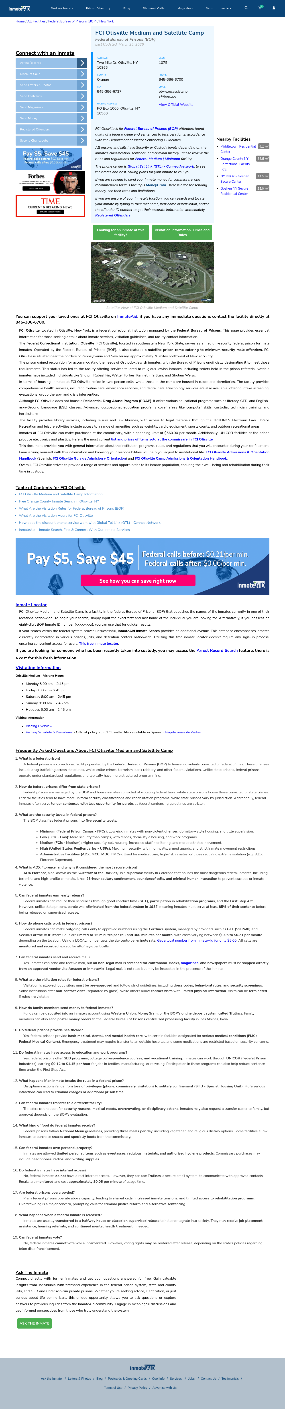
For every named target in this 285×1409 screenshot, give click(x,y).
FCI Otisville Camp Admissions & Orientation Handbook (181, 458)
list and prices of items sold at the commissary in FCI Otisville (162, 439)
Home (20, 21)
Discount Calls (154, 8)
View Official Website (176, 104)
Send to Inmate (219, 8)
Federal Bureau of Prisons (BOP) (72, 21)
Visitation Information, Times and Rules (182, 232)
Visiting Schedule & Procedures (49, 732)
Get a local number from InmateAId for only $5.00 (197, 940)
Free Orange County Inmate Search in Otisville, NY (59, 501)
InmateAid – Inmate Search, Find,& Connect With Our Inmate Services (74, 529)
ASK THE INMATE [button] (34, 1323)
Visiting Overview (39, 726)
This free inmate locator (98, 643)
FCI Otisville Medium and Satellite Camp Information (61, 494)
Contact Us (208, 1378)
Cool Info (158, 1378)
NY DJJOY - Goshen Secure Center (234, 179)
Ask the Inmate (52, 1378)
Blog (126, 8)
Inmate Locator (31, 605)
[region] (51, 37)
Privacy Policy (137, 1387)
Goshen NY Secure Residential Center (234, 191)
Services (176, 1378)
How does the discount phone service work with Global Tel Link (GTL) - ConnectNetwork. (90, 522)
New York (106, 21)
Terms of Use (113, 1387)
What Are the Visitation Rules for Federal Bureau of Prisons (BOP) (71, 508)
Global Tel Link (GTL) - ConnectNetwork (161, 166)
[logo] (19, 15)
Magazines (185, 8)
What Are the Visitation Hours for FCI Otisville (56, 515)
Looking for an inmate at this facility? (120, 232)
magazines (189, 963)
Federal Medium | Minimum (157, 158)
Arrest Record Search (217, 650)
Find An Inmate (62, 8)
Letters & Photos (79, 1378)
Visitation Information (38, 668)
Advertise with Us (165, 1387)
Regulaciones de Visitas (183, 732)
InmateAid (127, 316)
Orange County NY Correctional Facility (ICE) (235, 164)
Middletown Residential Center (238, 149)
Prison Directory (98, 8)
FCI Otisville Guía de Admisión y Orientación (89, 458)
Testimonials (230, 1378)
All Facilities (36, 21)
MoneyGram (156, 185)
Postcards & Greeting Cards (127, 1378)
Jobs (191, 1378)
